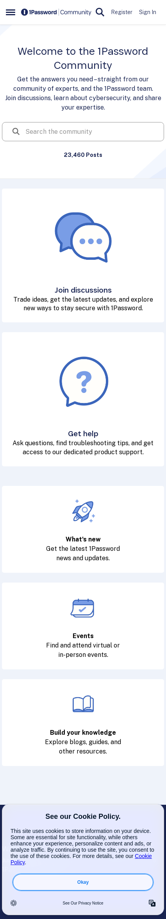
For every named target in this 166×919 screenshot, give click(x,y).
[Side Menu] (10, 12)
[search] (92, 131)
